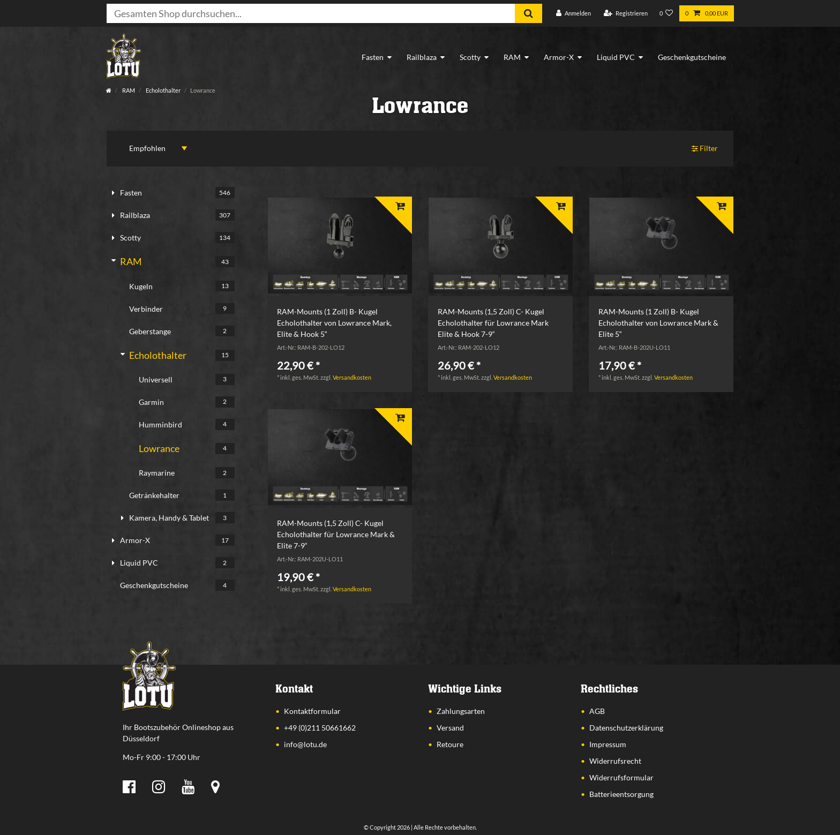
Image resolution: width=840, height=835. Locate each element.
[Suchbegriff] (311, 13)
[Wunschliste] (666, 13)
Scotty (470, 57)
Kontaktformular (312, 711)
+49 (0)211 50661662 (320, 727)
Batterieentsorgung (621, 794)
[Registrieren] (626, 13)
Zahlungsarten (461, 711)
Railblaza (422, 57)
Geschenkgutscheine (692, 57)
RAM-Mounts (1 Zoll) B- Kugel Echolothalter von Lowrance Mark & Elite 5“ (658, 322)
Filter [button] (705, 149)
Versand (450, 727)
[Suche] (528, 13)
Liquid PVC (616, 57)
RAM (512, 57)
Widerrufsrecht (615, 760)
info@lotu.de (305, 744)
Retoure (450, 744)
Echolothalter (163, 90)
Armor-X (559, 57)
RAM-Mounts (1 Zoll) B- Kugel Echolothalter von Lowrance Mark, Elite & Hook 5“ (334, 322)
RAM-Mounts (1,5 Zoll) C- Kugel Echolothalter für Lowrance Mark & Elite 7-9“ (336, 534)
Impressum (607, 744)
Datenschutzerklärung (626, 727)
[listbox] (339, 246)
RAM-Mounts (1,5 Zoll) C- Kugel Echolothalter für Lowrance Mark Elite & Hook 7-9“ (493, 322)
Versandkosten (352, 377)
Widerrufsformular (621, 777)
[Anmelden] (573, 13)
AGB (597, 711)
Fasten (373, 57)
